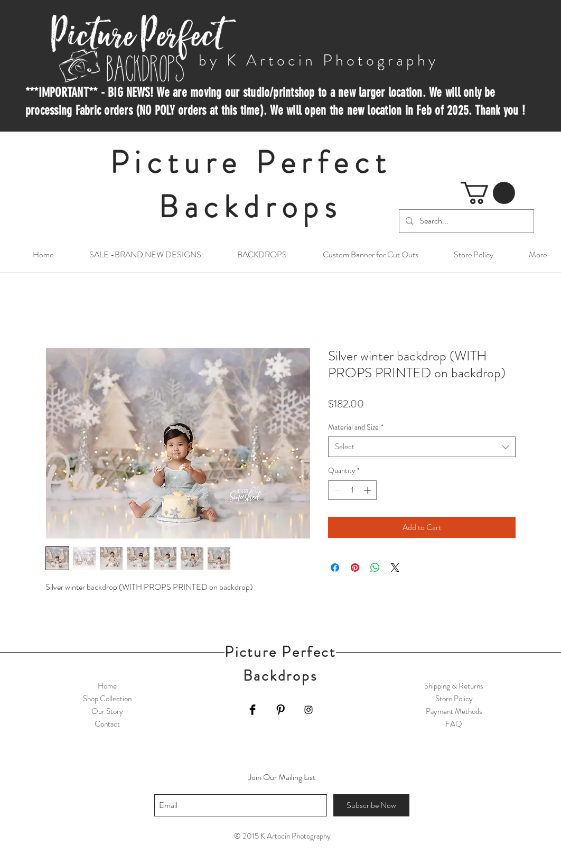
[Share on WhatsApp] (375, 567)
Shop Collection (107, 698)
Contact (107, 724)
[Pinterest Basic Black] (280, 709)
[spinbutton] (352, 490)
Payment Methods (454, 711)
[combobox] (422, 446)
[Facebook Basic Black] (252, 709)
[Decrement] (336, 490)
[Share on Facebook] (335, 567)
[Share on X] (395, 567)
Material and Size (356, 427)
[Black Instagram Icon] (308, 709)
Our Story (107, 711)
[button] (488, 193)
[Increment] (368, 490)
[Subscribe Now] (371, 805)
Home (107, 686)
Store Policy (454, 698)
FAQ (453, 724)
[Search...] (465, 221)
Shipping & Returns (453, 686)
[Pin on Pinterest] (355, 567)
